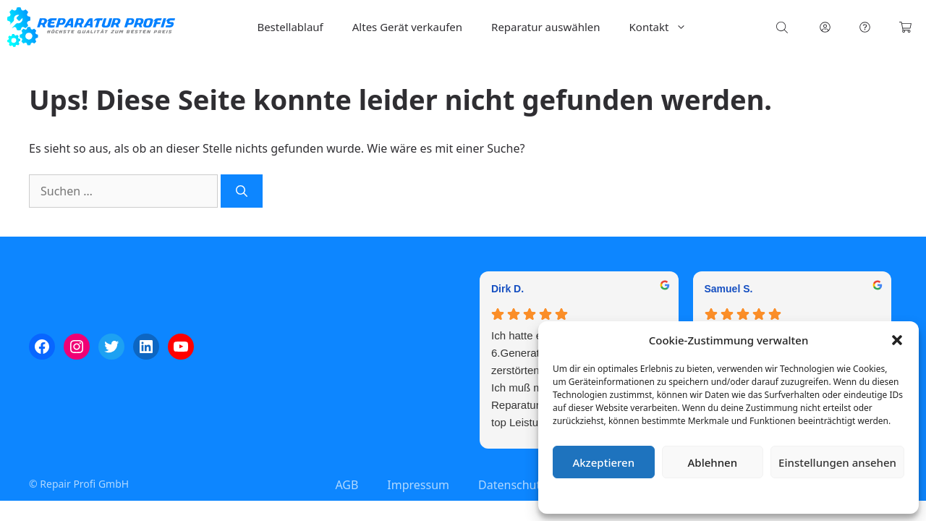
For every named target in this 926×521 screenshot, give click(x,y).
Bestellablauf (290, 27)
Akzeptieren (603, 462)
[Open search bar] (783, 27)
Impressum (814, 495)
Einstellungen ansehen (837, 462)
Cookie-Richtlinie (653, 495)
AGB (346, 485)
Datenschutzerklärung (739, 495)
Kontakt (665, 27)
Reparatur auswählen (545, 27)
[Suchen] (242, 191)
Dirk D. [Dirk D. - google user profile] (507, 289)
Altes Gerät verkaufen (407, 27)
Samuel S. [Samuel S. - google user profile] (729, 289)
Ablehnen (713, 462)
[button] (897, 340)
